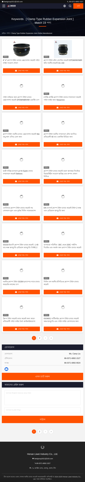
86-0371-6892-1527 (75, 2)
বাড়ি (3, 33)
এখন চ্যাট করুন (42, 376)
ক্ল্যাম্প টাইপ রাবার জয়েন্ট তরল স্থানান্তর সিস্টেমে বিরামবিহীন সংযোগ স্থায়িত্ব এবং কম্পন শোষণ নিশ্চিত (62, 173)
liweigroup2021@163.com (12, 2)
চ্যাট (78, 6)
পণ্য (8, 33)
